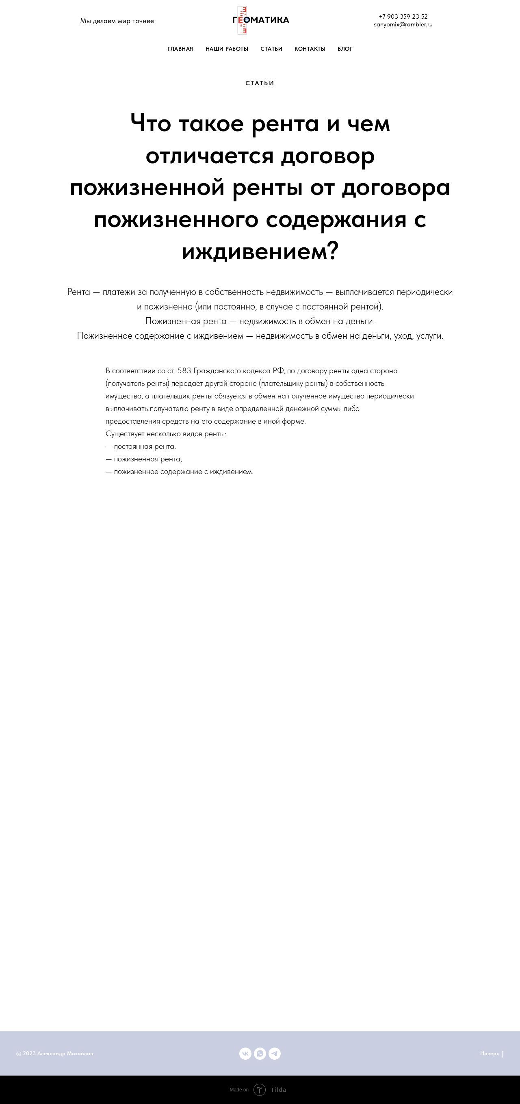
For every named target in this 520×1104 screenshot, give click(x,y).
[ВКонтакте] (245, 1054)
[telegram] (275, 1054)
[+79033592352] (260, 1054)
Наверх (492, 1053)
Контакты (310, 48)
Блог (345, 48)
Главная (180, 48)
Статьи (271, 48)
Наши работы (227, 48)
